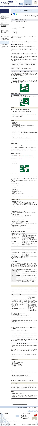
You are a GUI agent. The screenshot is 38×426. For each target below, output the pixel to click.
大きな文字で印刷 (34, 16)
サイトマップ (14, 424)
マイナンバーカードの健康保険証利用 (5, 34)
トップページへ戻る (24, 407)
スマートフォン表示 (34, 407)
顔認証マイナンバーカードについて (17, 153)
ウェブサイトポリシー (3, 424)
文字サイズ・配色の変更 (28, 4)
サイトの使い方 (9, 424)
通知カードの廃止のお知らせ (5, 36)
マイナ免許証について (4, 18)
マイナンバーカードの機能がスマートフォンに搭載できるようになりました (5, 31)
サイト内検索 (11, 1)
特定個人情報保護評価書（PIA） (4, 46)
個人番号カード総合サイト (17, 393)
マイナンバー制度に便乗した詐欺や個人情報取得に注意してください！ (5, 39)
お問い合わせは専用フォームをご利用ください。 (20, 404)
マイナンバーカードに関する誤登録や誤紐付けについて (4, 28)
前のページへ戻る (18, 407)
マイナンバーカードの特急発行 (5, 20)
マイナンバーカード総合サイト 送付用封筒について (21, 68)
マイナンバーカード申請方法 (18, 44)
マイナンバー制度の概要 (4, 44)
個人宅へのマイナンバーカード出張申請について (5, 26)
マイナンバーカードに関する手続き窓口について (4, 16)
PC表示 (29, 407)
